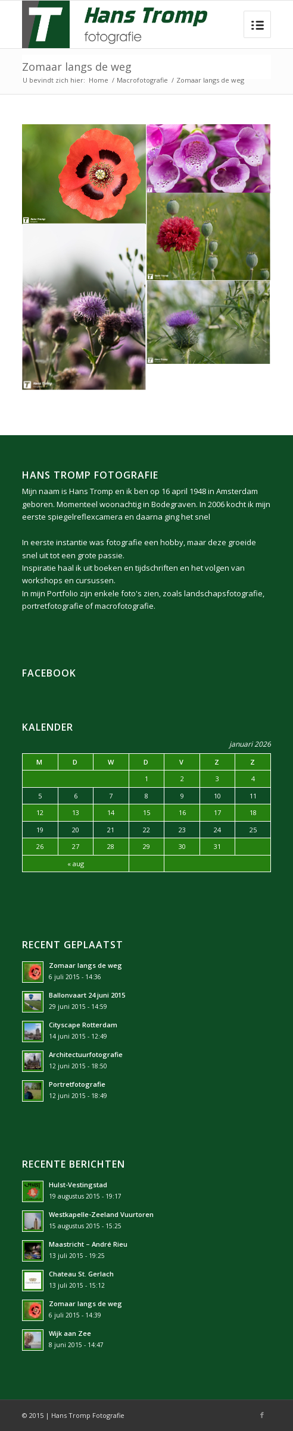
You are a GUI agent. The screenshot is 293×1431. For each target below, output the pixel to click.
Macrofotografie (142, 80)
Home (98, 80)
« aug (75, 863)
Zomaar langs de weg (77, 66)
